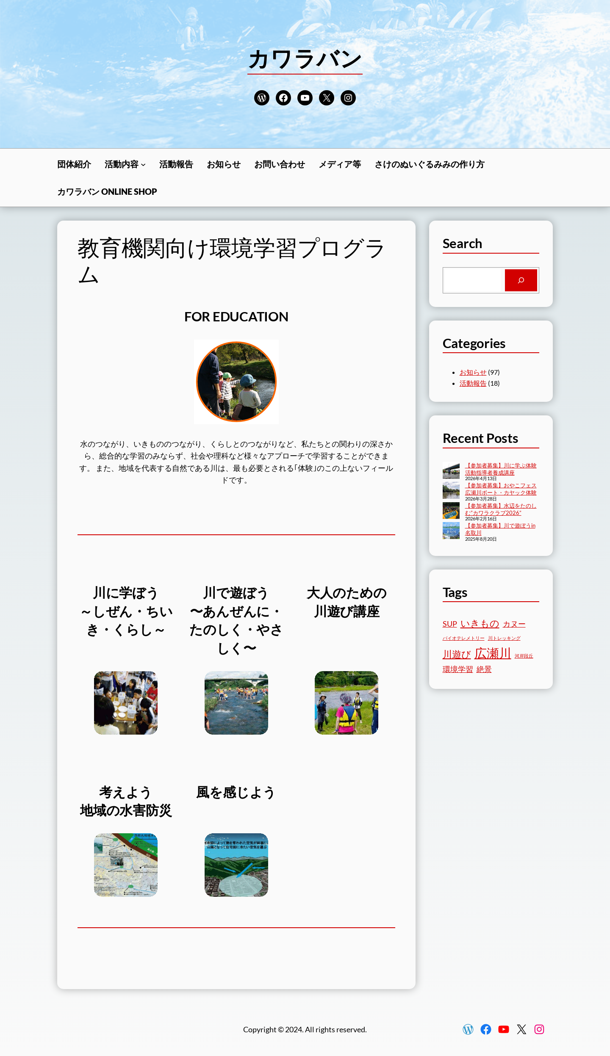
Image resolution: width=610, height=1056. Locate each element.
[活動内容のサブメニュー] (143, 163)
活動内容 (122, 164)
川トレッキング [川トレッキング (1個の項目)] (504, 638)
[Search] (521, 280)
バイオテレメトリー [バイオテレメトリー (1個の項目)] (464, 638)
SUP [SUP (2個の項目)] (450, 623)
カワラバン (305, 58)
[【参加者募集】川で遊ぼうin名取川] (451, 531)
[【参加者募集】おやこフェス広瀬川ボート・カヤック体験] (451, 491)
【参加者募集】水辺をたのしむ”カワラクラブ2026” (501, 509)
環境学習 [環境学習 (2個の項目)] (458, 669)
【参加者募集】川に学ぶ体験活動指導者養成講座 (501, 469)
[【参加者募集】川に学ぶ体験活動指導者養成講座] (451, 471)
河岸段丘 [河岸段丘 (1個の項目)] (524, 655)
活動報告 (473, 383)
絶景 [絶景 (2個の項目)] (484, 669)
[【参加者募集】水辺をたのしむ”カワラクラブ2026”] (451, 511)
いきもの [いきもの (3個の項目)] (479, 623)
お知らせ (473, 372)
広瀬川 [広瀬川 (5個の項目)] (492, 652)
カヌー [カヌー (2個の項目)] (514, 623)
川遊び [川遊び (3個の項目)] (457, 654)
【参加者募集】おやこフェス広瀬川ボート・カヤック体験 (501, 489)
